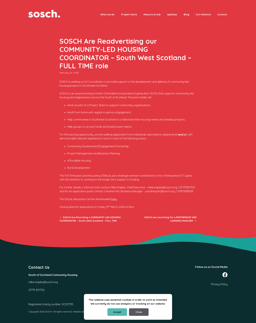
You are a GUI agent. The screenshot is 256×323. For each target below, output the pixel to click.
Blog (186, 14)
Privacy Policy (219, 284)
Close (139, 312)
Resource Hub (152, 14)
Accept (117, 312)
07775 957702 (36, 290)
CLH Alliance (203, 14)
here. (114, 199)
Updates (172, 14)
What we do (107, 14)
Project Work (129, 14)
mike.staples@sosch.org (43, 282)
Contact (222, 14)
